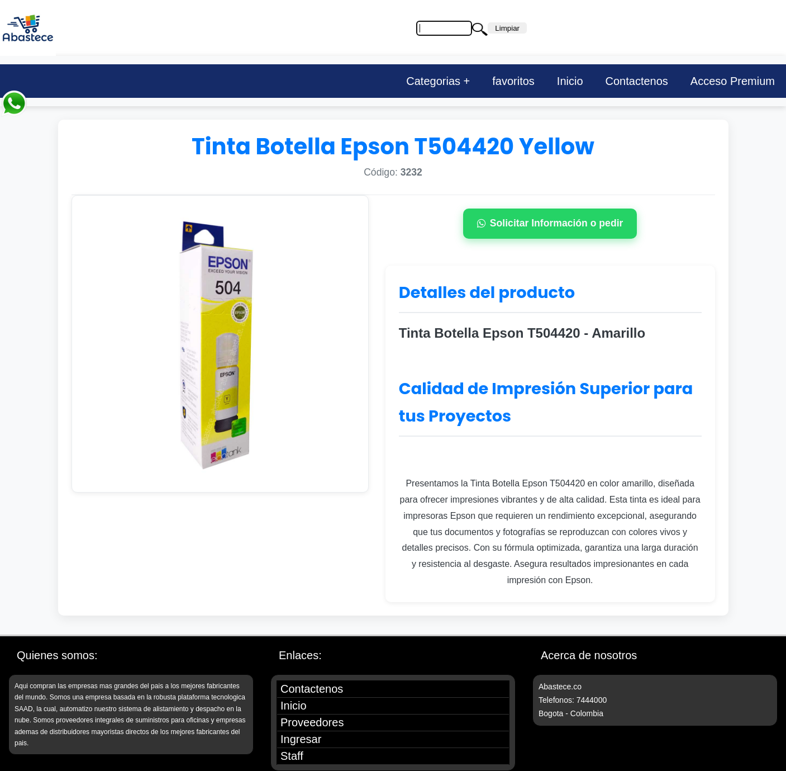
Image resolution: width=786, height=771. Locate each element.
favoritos (513, 81)
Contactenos (637, 81)
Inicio (570, 81)
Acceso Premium (732, 81)
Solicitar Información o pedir (550, 223)
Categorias (433, 81)
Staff (291, 756)
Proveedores (312, 722)
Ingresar (300, 739)
